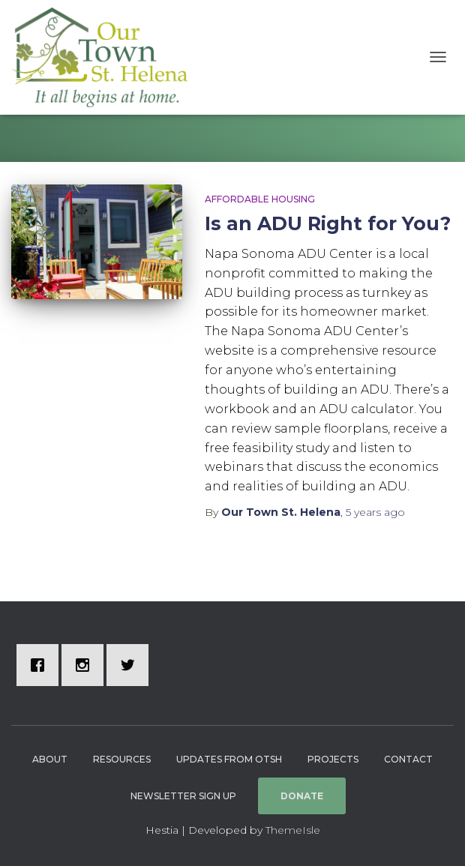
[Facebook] (41, 665)
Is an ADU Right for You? (328, 223)
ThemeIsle (293, 830)
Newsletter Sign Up (183, 796)
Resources (122, 759)
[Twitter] (131, 665)
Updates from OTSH (229, 759)
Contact (408, 759)
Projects (333, 759)
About (50, 759)
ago (375, 512)
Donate (301, 796)
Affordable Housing (260, 199)
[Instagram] (86, 665)
